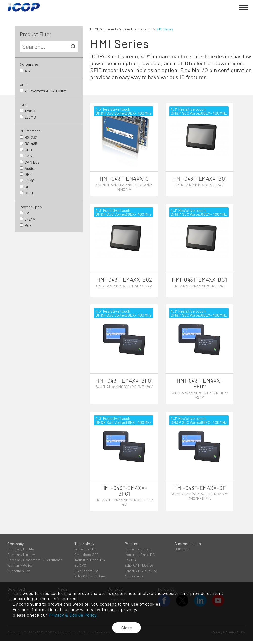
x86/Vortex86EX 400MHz (45, 90)
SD (27, 186)
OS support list (86, 571)
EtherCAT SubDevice (141, 571)
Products (111, 29)
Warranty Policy (20, 565)
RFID (29, 193)
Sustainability (18, 571)
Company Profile (20, 549)
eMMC (29, 180)
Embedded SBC (86, 554)
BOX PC (80, 565)
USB (28, 149)
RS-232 (31, 137)
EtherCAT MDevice (139, 565)
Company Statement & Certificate (35, 560)
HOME (94, 29)
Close (126, 627)
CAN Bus (32, 162)
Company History (21, 554)
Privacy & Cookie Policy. (73, 615)
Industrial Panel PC (138, 29)
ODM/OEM (182, 549)
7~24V (30, 219)
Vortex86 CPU (85, 549)
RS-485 (31, 143)
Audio (29, 168)
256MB (30, 117)
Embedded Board (138, 549)
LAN (28, 155)
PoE (28, 225)
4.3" (28, 70)
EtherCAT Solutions (90, 576)
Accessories (134, 576)
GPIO (29, 174)
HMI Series (165, 29)
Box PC (130, 560)
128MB (30, 110)
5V (27, 213)
